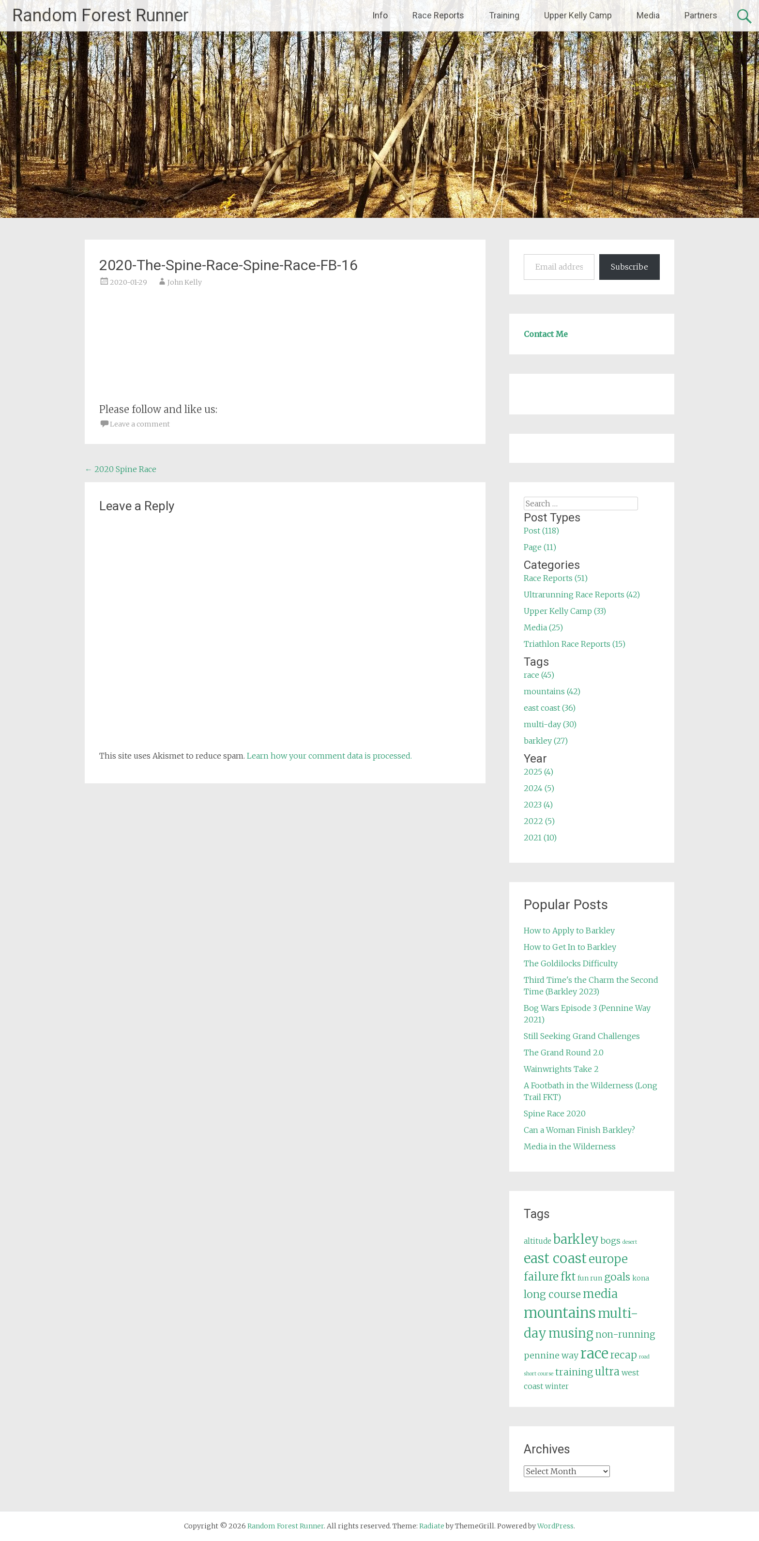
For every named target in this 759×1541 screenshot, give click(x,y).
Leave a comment (140, 424)
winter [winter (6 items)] (557, 1386)
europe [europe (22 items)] (608, 1258)
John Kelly (184, 282)
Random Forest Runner (100, 15)
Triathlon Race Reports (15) (574, 644)
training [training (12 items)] (574, 1372)
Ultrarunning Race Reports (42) (582, 594)
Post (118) (541, 530)
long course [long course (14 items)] (552, 1294)
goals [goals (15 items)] (617, 1276)
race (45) (539, 675)
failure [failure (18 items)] (541, 1276)
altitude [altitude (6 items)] (537, 1241)
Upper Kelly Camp (578, 15)
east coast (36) (550, 708)
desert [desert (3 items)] (629, 1242)
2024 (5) (539, 788)
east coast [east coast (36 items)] (555, 1258)
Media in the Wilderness (570, 1146)
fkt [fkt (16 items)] (568, 1276)
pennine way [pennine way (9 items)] (551, 1355)
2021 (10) (540, 837)
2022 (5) (539, 821)
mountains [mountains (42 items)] (560, 1313)
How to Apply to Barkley (569, 930)
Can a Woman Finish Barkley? (579, 1130)
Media (648, 15)
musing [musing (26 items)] (570, 1333)
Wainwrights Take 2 (561, 1069)
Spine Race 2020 (555, 1113)
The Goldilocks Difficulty (571, 963)
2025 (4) (538, 772)
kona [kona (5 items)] (640, 1278)
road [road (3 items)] (644, 1357)
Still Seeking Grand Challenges (582, 1036)
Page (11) (540, 547)
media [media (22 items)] (600, 1293)
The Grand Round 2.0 (564, 1052)
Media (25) (543, 627)
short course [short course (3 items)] (538, 1374)
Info (380, 15)
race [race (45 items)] (594, 1353)
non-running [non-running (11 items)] (625, 1334)
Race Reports (438, 15)
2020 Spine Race (120, 469)
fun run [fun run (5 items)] (589, 1278)
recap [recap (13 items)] (623, 1355)
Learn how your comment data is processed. (329, 756)
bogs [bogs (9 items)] (611, 1241)
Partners (700, 15)
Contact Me (546, 334)
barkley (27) (546, 741)
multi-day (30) (550, 724)
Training (504, 15)
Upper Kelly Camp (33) (565, 611)
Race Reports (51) (556, 578)
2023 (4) (538, 804)
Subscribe (629, 267)
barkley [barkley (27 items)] (576, 1239)
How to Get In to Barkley (570, 947)
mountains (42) (552, 691)
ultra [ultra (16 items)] (607, 1371)
